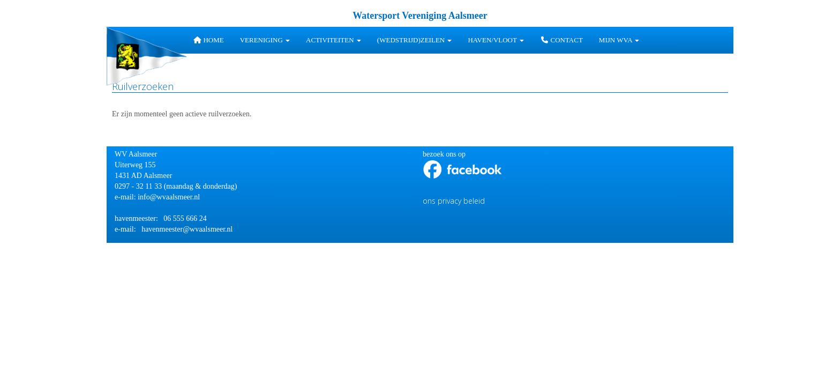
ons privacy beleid (454, 201)
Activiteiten (333, 40)
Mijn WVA (619, 40)
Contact (561, 40)
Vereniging (265, 40)
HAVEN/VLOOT (496, 40)
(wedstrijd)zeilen (414, 40)
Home (208, 40)
